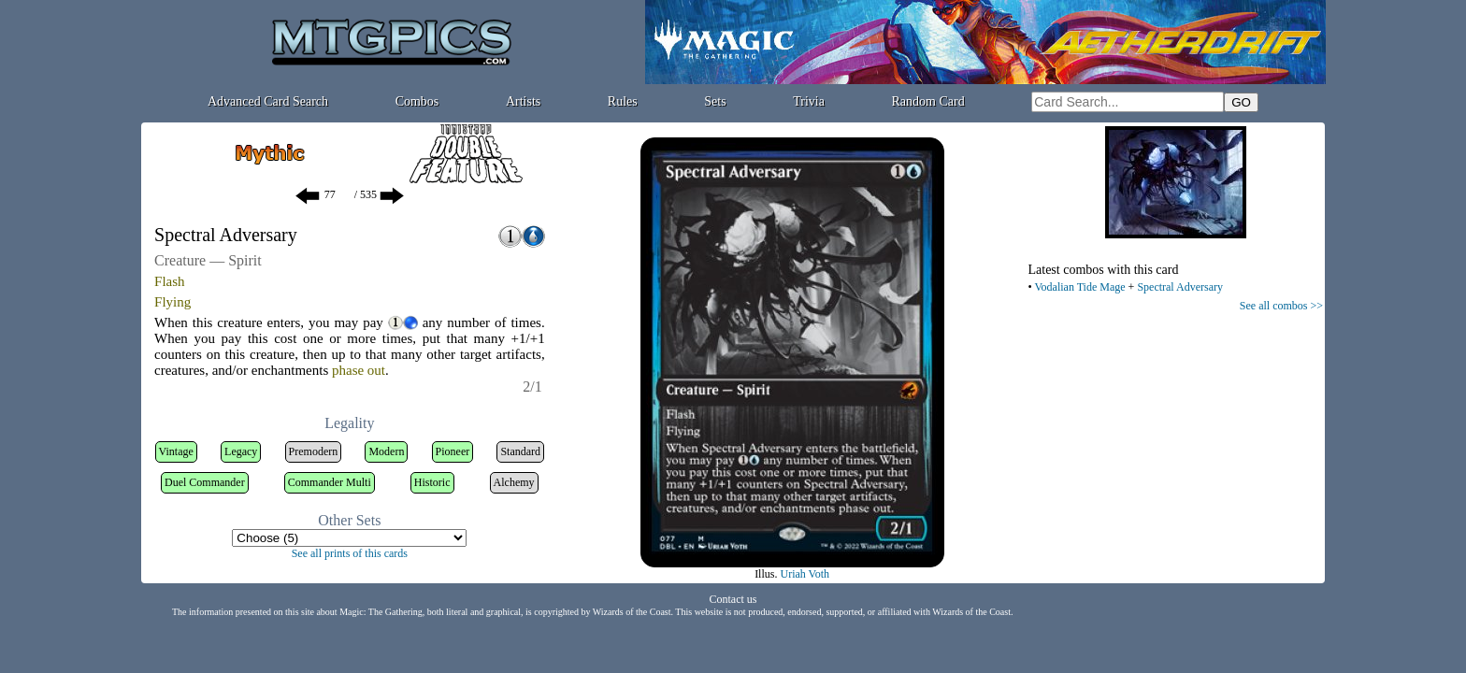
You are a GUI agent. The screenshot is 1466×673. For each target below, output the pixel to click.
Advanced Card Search (268, 101)
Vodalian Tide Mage (1079, 287)
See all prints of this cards (350, 553)
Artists (523, 101)
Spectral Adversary (1180, 287)
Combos (417, 101)
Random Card (928, 101)
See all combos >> (1281, 305)
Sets (715, 101)
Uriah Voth (804, 573)
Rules (623, 101)
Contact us (733, 599)
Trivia (809, 101)
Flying (172, 301)
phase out (358, 370)
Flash (169, 281)
